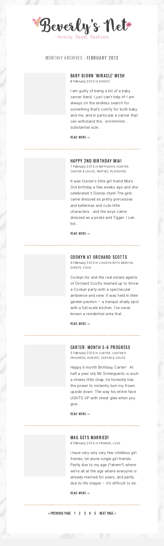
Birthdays (107, 166)
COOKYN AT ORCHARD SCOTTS (98, 257)
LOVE (116, 443)
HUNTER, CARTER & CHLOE (106, 358)
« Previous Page (59, 513)
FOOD (87, 267)
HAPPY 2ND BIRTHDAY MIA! (96, 161)
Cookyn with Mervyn (116, 263)
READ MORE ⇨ (80, 137)
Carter (104, 353)
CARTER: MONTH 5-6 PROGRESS (100, 347)
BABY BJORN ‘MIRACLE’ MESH (97, 76)
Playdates (118, 171)
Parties (102, 171)
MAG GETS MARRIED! (89, 437)
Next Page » (108, 513)
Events (104, 81)
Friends (105, 443)
